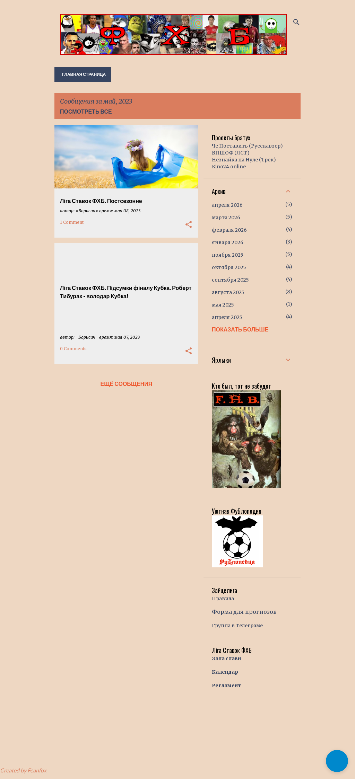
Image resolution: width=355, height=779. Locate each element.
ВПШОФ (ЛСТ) (231, 153)
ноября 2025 (227, 255)
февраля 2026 (229, 230)
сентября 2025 (230, 280)
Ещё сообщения (127, 383)
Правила (223, 598)
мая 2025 (223, 305)
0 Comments (73, 348)
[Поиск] (296, 22)
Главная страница (84, 74)
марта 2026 (226, 217)
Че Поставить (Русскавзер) (247, 146)
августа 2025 (228, 292)
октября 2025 (229, 267)
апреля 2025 (227, 317)
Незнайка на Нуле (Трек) (244, 160)
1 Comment (72, 222)
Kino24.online (229, 166)
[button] (188, 224)
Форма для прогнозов (244, 611)
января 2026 (227, 242)
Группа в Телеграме (237, 625)
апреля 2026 (227, 205)
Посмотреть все (86, 111)
